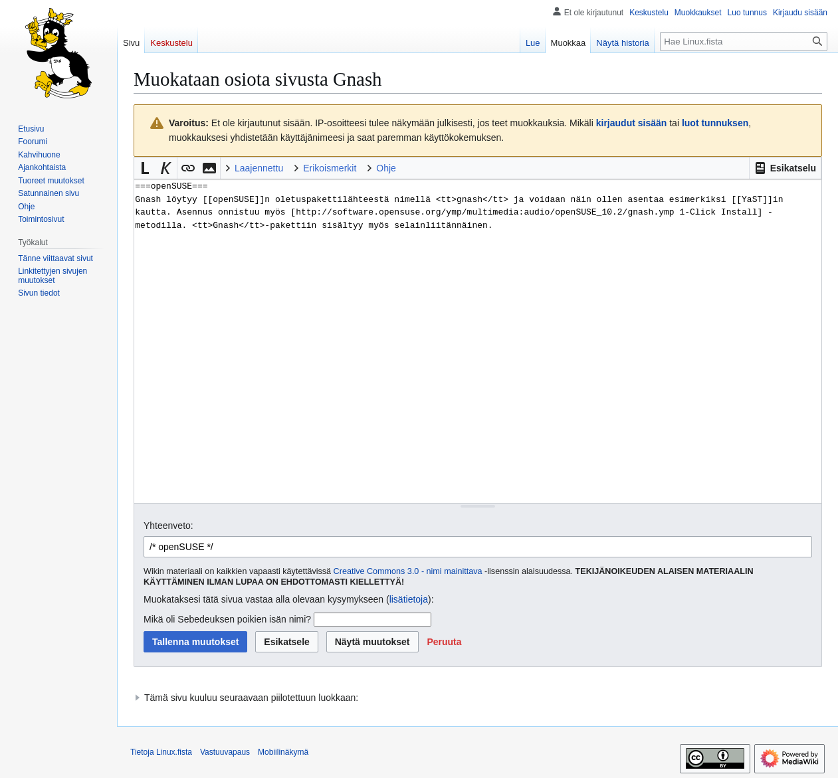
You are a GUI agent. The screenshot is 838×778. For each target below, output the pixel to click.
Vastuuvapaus (225, 752)
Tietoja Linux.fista (161, 752)
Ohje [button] (386, 168)
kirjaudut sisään (631, 123)
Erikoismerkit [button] (329, 168)
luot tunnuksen (715, 123)
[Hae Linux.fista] (743, 41)
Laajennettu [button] (259, 168)
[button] (785, 168)
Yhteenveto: (168, 525)
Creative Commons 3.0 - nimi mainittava (408, 571)
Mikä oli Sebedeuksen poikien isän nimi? (227, 619)
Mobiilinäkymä (283, 752)
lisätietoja (408, 599)
